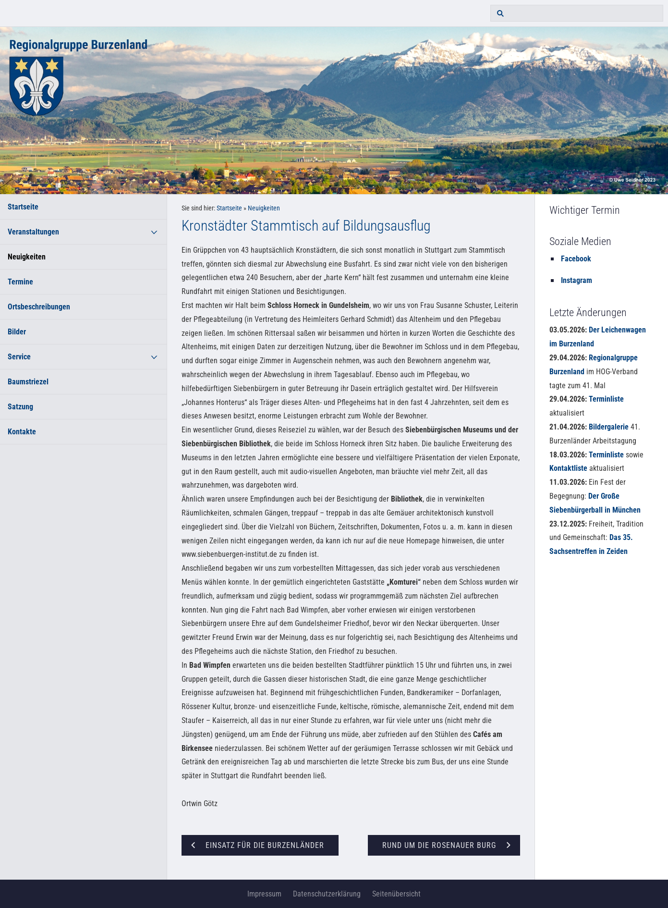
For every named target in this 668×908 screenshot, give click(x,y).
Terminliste (606, 399)
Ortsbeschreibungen (39, 306)
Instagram (576, 280)
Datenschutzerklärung (327, 893)
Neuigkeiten (27, 256)
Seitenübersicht (396, 893)
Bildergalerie (609, 426)
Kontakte (22, 431)
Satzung (20, 406)
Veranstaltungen (33, 231)
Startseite (23, 206)
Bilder (17, 331)
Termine (20, 281)
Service (19, 356)
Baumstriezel (28, 381)
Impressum (264, 893)
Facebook (576, 258)
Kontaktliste (568, 468)
